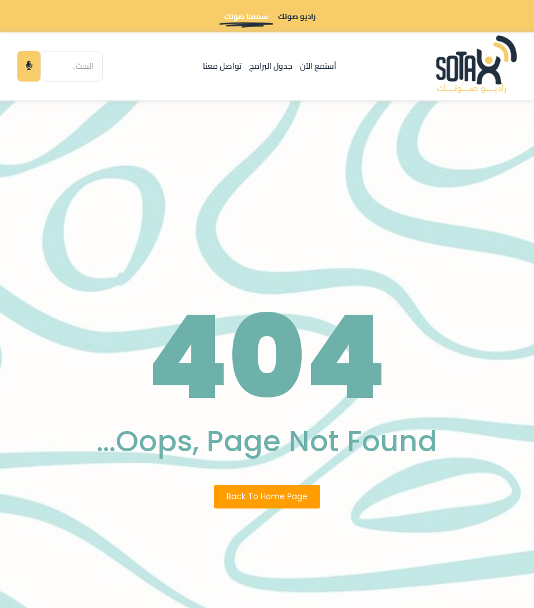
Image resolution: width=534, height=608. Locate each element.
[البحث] (71, 66)
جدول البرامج (270, 65)
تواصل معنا (222, 65)
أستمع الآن (318, 65)
